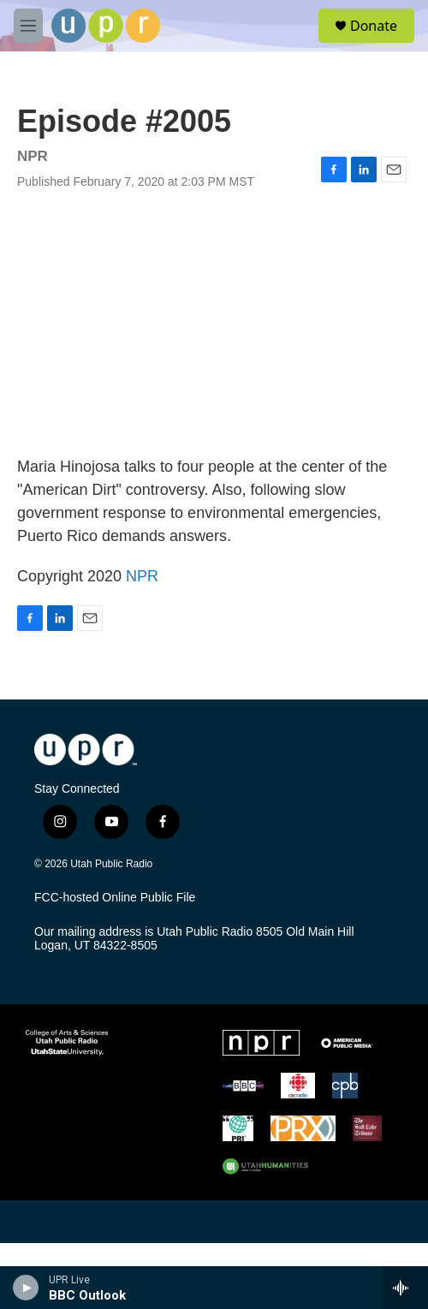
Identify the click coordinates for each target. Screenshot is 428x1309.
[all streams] (405, 1287)
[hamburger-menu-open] (28, 26)
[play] (26, 1287)
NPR (142, 576)
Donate (373, 25)
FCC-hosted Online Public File (114, 897)
